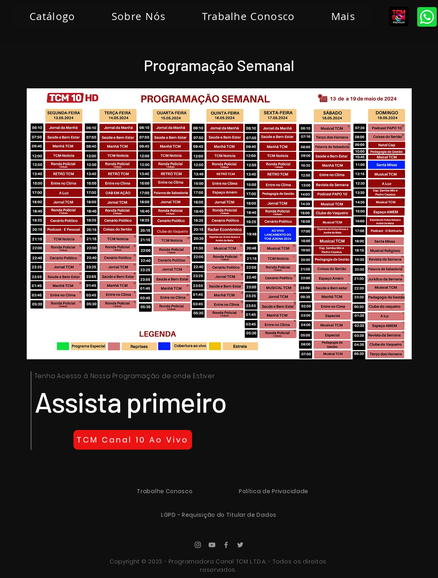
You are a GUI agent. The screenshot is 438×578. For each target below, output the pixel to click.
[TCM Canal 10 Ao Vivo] (132, 440)
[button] (343, 16)
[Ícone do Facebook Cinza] (226, 545)
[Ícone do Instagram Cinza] (198, 545)
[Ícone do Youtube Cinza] (212, 545)
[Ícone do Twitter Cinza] (240, 545)
